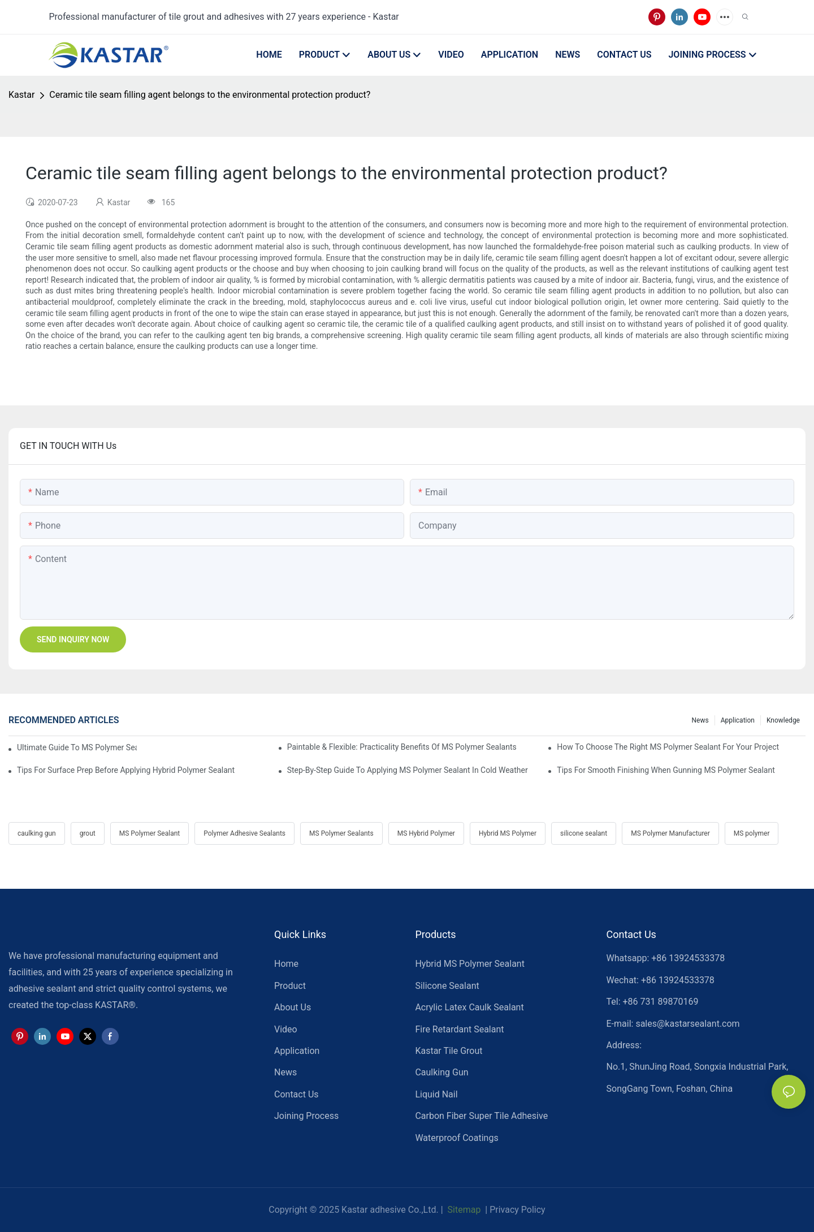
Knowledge (783, 720)
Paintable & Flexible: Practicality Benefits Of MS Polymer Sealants (402, 746)
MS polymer (752, 833)
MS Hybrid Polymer (426, 833)
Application (738, 720)
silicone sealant (583, 833)
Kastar (21, 94)
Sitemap (463, 1209)
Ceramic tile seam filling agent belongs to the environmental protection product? (209, 94)
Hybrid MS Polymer (507, 833)
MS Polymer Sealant (149, 833)
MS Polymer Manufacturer (670, 833)
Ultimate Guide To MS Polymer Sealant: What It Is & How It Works (77, 747)
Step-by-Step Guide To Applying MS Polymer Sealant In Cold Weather (407, 770)
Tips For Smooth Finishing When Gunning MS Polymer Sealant (665, 770)
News (700, 720)
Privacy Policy (517, 1209)
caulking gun (37, 833)
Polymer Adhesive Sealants (244, 833)
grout (88, 833)
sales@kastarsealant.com (687, 1023)
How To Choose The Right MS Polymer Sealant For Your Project (668, 746)
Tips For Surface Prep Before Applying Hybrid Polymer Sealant (126, 770)
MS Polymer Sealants (341, 833)
